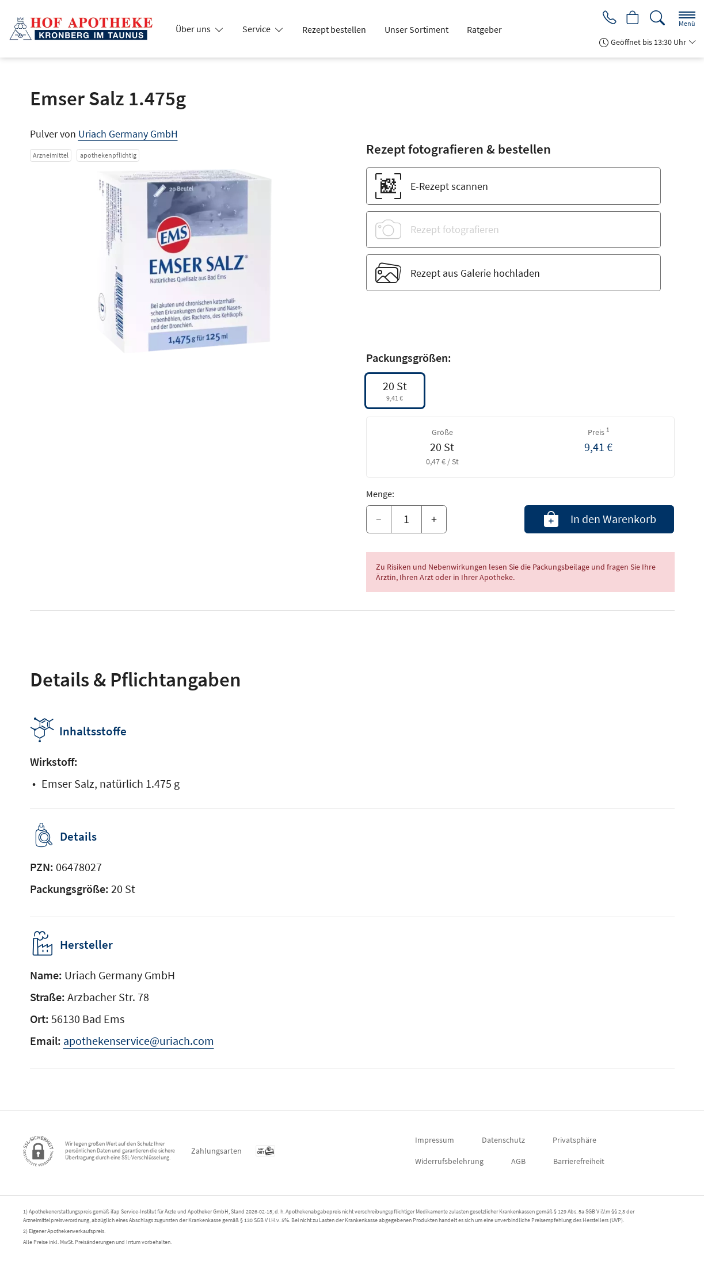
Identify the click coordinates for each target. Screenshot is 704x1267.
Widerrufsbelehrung (449, 1161)
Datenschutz (503, 1140)
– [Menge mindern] (379, 519)
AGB (518, 1161)
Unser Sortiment (416, 29)
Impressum (434, 1140)
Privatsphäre (574, 1140)
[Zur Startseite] (85, 29)
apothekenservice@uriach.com (138, 1040)
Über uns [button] (194, 29)
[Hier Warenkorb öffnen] (632, 18)
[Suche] (657, 18)
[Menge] (406, 519)
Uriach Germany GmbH (128, 133)
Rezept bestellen (334, 29)
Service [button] (257, 29)
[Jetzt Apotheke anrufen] (607, 18)
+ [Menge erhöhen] (434, 519)
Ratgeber (484, 29)
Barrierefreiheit (578, 1161)
